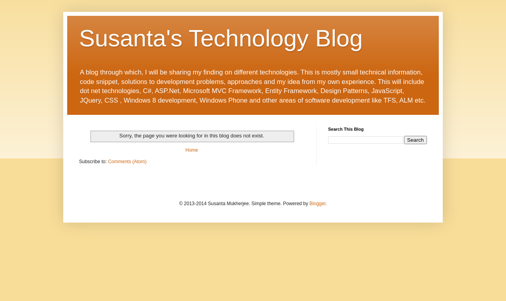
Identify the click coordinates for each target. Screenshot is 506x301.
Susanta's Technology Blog (221, 38)
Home (191, 150)
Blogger (318, 203)
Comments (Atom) (127, 161)
